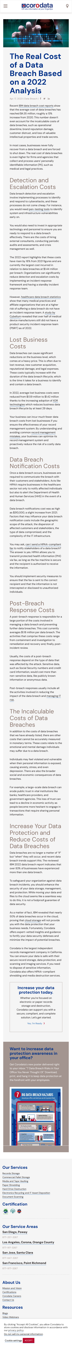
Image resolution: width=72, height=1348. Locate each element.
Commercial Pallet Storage (16, 1177)
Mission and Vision (12, 1288)
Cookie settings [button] (13, 1340)
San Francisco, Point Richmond (24, 1263)
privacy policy (15, 1330)
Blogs (5, 1313)
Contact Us (8, 1299)
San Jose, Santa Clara (17, 1253)
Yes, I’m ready (34, 1023)
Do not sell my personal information (23, 1334)
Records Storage (11, 1173)
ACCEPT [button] (28, 1340)
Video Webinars (10, 1317)
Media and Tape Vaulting (15, 1181)
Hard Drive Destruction (14, 1188)
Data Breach (30, 98)
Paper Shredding (11, 1185)
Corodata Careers (11, 1296)
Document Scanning (12, 1196)
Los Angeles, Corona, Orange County (28, 1242)
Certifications (9, 1292)
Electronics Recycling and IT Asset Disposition (26, 1192)
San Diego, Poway (14, 1232)
